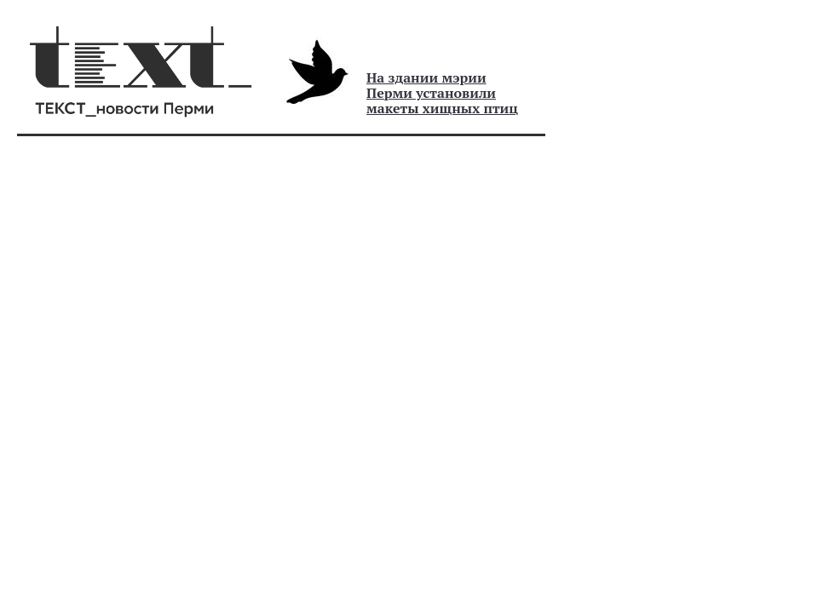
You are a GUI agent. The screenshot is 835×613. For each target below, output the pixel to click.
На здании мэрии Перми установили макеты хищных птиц (442, 92)
